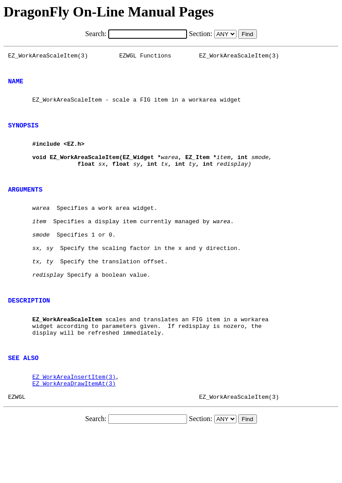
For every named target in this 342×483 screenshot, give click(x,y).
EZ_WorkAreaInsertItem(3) (74, 425)
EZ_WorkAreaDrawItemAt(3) (74, 433)
